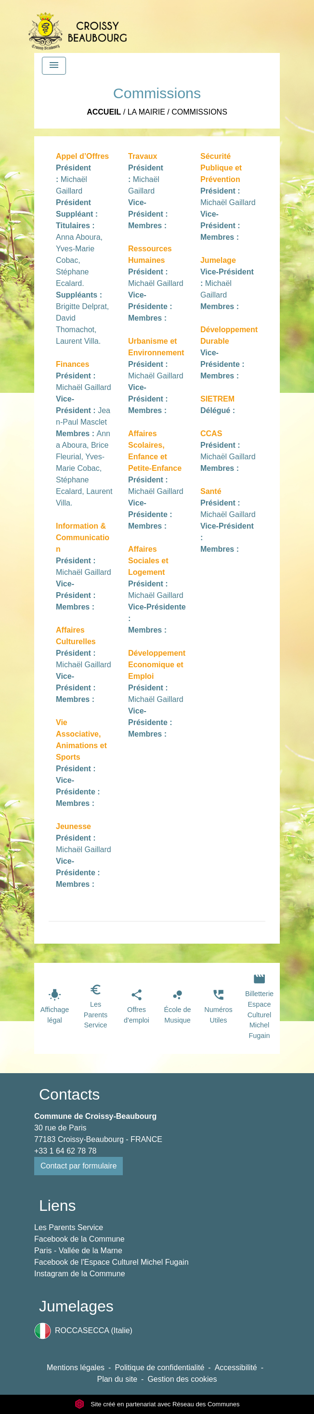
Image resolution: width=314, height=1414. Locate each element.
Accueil (104, 112)
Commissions (199, 112)
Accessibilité (236, 1367)
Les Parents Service (68, 1227)
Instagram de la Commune (79, 1274)
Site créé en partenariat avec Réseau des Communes (157, 1404)
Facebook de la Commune (79, 1239)
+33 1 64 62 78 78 (65, 1151)
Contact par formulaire (78, 1166)
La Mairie (146, 112)
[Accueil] (77, 26)
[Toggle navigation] (54, 66)
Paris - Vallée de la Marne (78, 1250)
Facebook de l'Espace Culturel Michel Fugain (111, 1262)
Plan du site (117, 1379)
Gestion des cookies (182, 1379)
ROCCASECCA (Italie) (83, 1331)
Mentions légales (76, 1367)
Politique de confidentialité (159, 1367)
